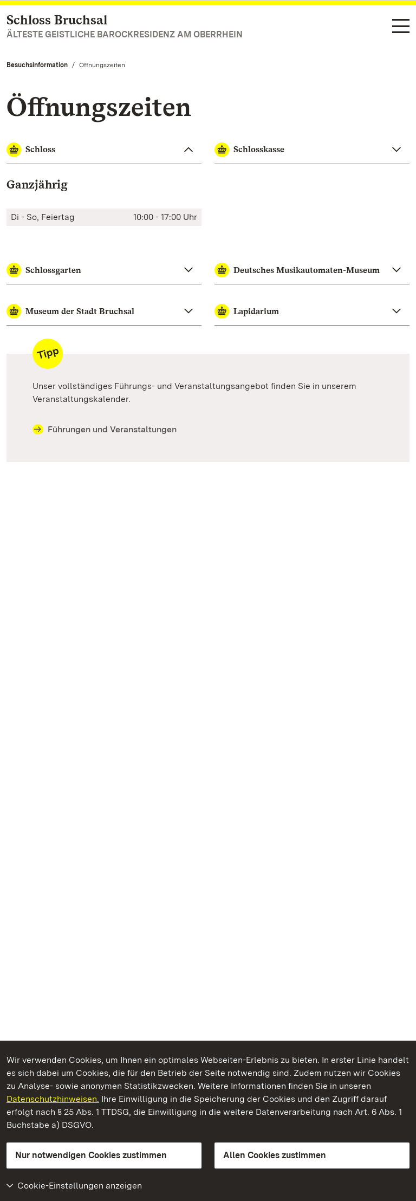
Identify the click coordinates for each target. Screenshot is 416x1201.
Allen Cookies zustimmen (274, 1155)
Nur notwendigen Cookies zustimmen (91, 1155)
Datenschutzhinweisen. (52, 1099)
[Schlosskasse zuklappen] (312, 150)
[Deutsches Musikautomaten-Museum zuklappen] (312, 270)
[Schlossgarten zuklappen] (104, 270)
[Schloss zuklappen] (104, 150)
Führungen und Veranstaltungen (104, 429)
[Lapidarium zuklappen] (312, 311)
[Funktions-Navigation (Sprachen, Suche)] (401, 26)
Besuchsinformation (37, 65)
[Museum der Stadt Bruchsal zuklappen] (104, 311)
